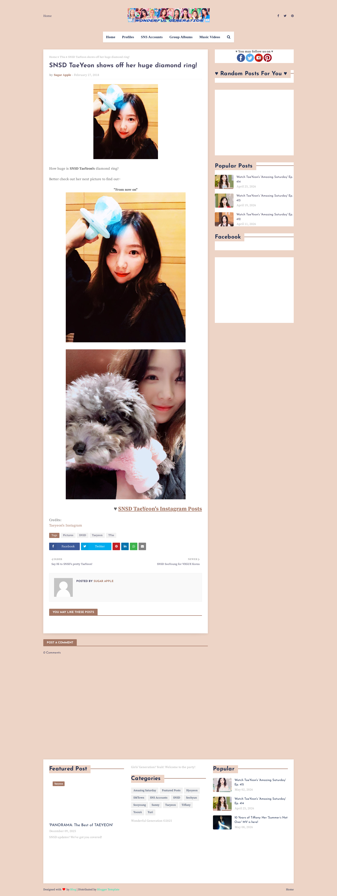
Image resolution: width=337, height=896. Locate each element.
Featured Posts (171, 790)
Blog (73, 889)
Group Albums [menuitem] (181, 37)
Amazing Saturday (144, 790)
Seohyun (191, 797)
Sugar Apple (62, 75)
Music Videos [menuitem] (209, 37)
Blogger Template (108, 889)
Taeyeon (97, 535)
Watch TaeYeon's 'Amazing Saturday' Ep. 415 (260, 782)
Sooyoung (139, 805)
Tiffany (186, 805)
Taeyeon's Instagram (65, 525)
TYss (62, 57)
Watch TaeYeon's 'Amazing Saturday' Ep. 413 (264, 198)
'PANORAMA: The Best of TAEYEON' (81, 825)
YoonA (137, 812)
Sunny (155, 805)
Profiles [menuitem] (128, 37)
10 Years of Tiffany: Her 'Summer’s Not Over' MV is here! (261, 820)
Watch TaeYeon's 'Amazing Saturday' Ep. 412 (264, 217)
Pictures (68, 535)
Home (47, 16)
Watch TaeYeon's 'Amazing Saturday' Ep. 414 (264, 179)
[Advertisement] (254, 122)
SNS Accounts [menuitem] (152, 37)
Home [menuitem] (110, 37)
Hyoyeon (192, 790)
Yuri (150, 812)
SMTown (138, 797)
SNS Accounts (158, 797)
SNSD (82, 535)
